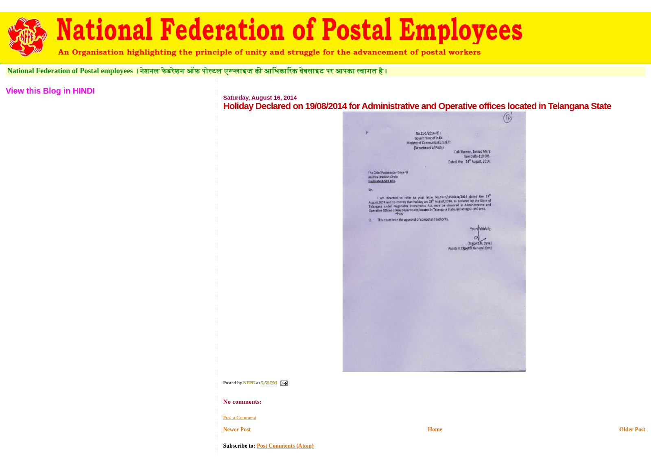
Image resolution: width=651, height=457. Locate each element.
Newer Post (237, 429)
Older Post (632, 429)
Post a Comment (239, 417)
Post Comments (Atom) (285, 446)
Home (435, 429)
